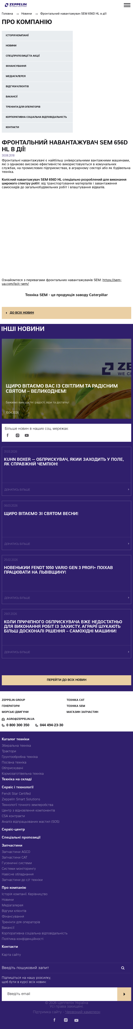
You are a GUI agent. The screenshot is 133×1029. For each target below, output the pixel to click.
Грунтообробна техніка (20, 757)
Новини (26, 14)
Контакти (10, 947)
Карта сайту (11, 955)
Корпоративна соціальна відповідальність (35, 933)
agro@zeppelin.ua (20, 719)
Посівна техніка (14, 762)
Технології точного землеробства (27, 805)
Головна (7, 14)
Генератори (11, 706)
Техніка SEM (76, 706)
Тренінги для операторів (21, 922)
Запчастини (12, 846)
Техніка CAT (76, 700)
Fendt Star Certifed (16, 794)
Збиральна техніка (16, 745)
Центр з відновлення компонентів (28, 810)
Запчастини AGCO (16, 852)
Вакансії (8, 928)
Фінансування (13, 916)
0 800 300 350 (17, 725)
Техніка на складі (17, 779)
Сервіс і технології (17, 787)
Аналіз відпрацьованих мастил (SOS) (30, 822)
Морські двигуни (15, 712)
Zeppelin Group (13, 700)
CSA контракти (13, 816)
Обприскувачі (12, 768)
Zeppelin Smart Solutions (21, 799)
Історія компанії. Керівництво (24, 894)
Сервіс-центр (13, 830)
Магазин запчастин (82, 712)
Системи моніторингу (19, 869)
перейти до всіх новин (66, 680)
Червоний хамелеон (82, 1012)
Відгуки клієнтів (14, 911)
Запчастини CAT (14, 857)
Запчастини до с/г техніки (22, 880)
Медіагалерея (12, 905)
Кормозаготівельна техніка (23, 774)
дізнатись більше (17, 490)
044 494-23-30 (51, 725)
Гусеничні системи (17, 863)
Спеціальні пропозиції (21, 838)
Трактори (9, 751)
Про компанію (14, 888)
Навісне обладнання (18, 874)
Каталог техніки (15, 739)
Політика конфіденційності (22, 939)
